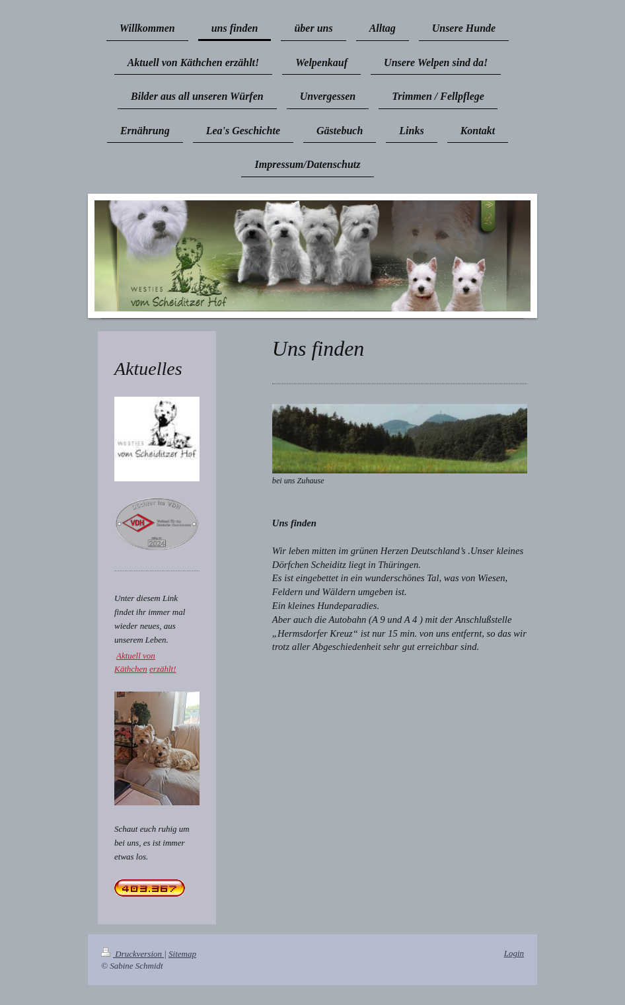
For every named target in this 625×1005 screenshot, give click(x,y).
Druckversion (132, 954)
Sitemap (182, 954)
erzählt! (162, 669)
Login (514, 953)
